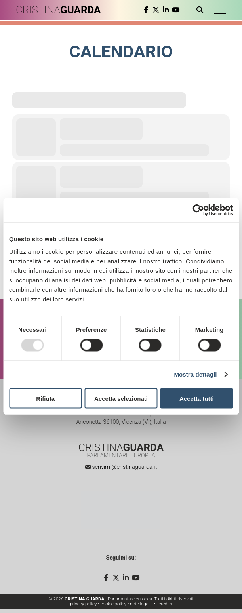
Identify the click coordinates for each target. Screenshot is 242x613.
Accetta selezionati (121, 398)
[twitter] (156, 10)
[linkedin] (166, 10)
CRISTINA (58, 10)
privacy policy (83, 604)
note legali (140, 604)
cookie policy (113, 604)
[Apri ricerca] (201, 10)
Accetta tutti (196, 398)
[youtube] (176, 10)
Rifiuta (45, 398)
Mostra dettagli (195, 374)
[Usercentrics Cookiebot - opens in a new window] (198, 210)
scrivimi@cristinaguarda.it (124, 467)
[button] (220, 10)
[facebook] (146, 10)
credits (165, 604)
